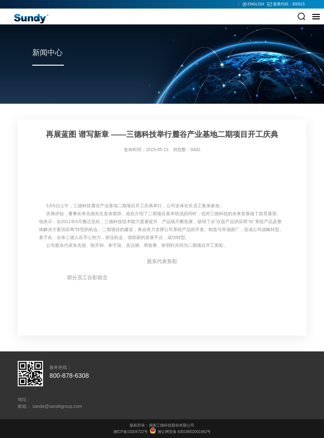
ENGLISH (256, 4)
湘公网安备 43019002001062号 (180, 431)
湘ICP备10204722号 (130, 431)
